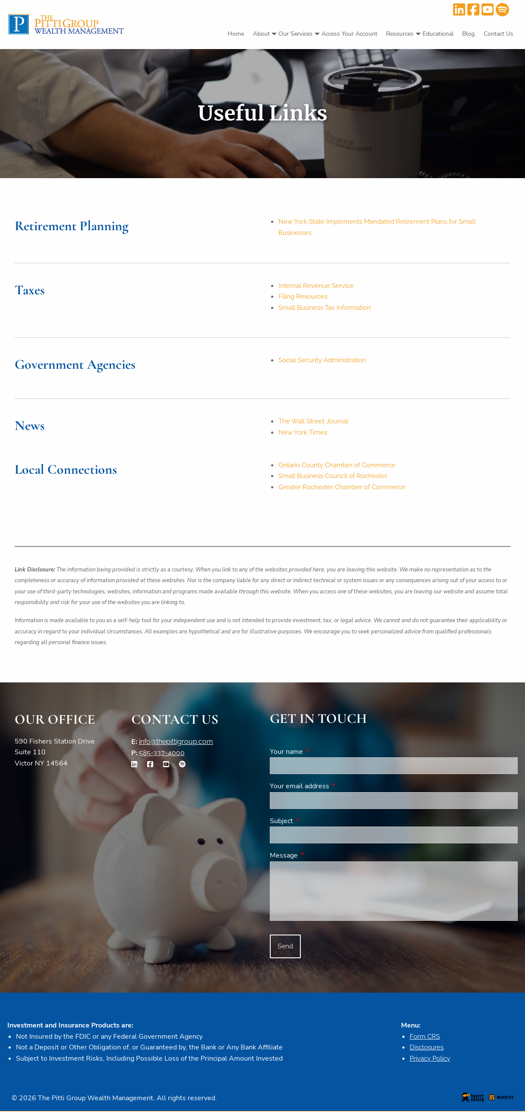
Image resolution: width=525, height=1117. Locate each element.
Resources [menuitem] (400, 34)
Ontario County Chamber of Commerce (342, 468)
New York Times (304, 435)
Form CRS (426, 1041)
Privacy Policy (432, 1064)
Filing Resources (304, 298)
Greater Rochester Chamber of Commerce (346, 491)
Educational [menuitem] (438, 34)
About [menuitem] (261, 34)
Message (317, 859)
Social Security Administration (325, 362)
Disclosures (428, 1052)
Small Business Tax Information (327, 309)
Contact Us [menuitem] (498, 34)
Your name (320, 756)
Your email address (333, 790)
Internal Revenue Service (317, 287)
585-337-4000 (162, 757)
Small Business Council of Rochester (336, 479)
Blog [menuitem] (468, 34)
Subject (315, 825)
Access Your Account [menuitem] (349, 34)
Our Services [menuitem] (295, 34)
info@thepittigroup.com (176, 746)
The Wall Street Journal (315, 424)
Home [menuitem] (236, 34)
